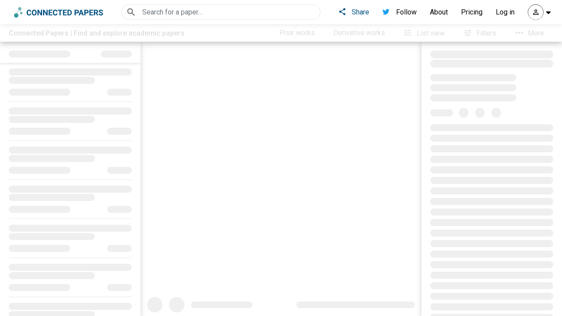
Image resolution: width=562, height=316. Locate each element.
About (439, 12)
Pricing (472, 12)
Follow (399, 12)
